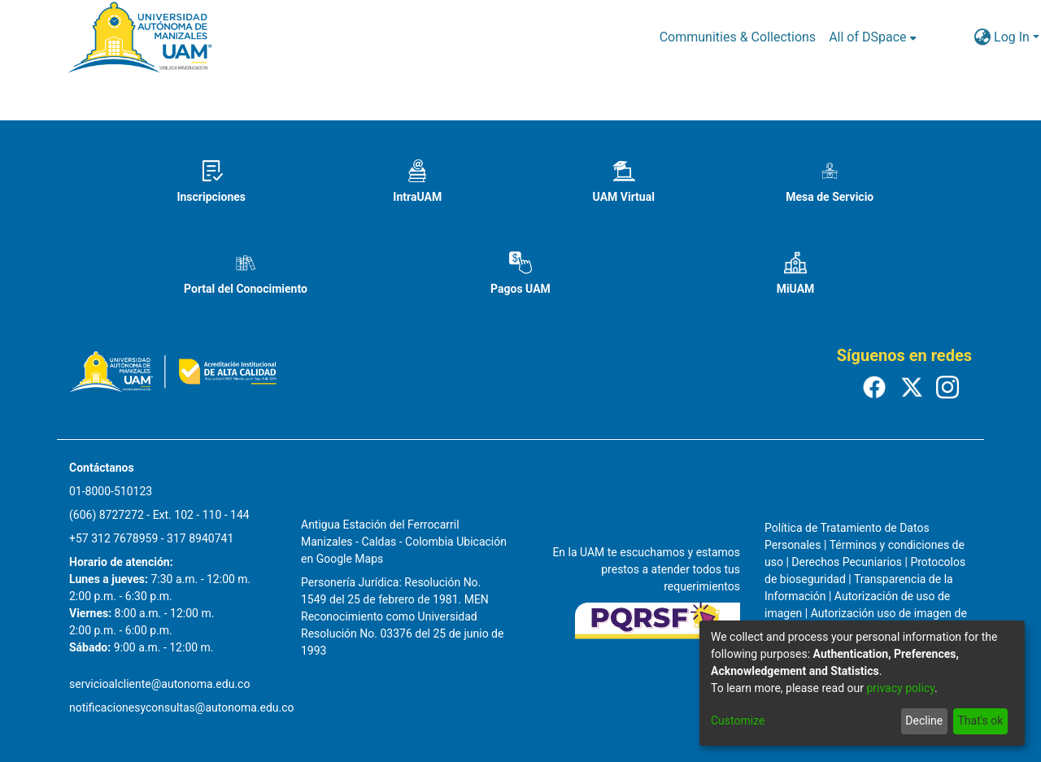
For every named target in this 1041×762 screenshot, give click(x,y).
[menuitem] (872, 37)
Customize (737, 720)
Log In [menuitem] (1012, 37)
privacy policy (900, 688)
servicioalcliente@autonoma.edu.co (159, 683)
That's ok (980, 720)
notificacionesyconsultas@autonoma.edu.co (181, 707)
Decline (924, 720)
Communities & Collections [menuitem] (738, 37)
